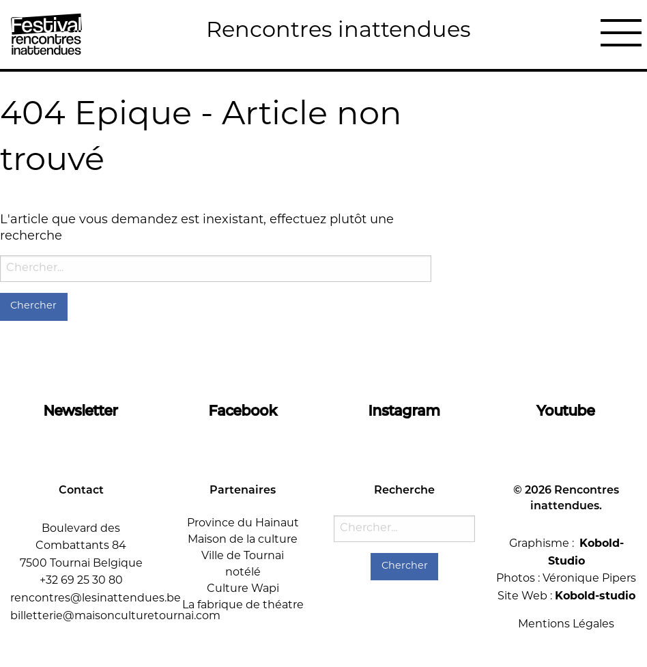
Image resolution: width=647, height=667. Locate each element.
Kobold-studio (595, 596)
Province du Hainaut (243, 523)
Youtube (566, 411)
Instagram (404, 411)
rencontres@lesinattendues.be (95, 598)
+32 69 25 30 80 (81, 581)
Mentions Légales (566, 624)
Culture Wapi (243, 589)
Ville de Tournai (242, 556)
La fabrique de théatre (243, 605)
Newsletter (81, 411)
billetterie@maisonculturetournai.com (115, 616)
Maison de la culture (243, 540)
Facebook (243, 411)
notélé (243, 572)
